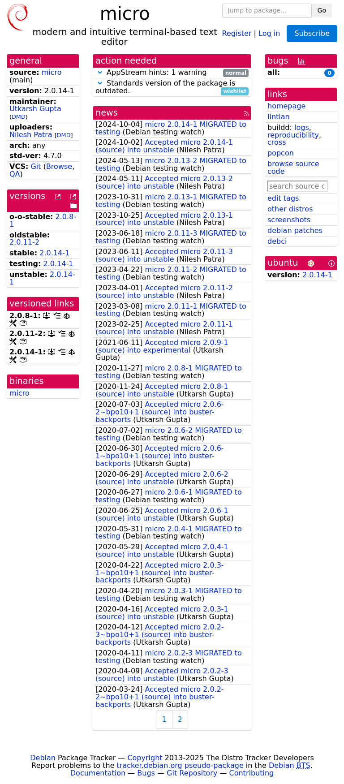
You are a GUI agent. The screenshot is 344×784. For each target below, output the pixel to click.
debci (277, 241)
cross (276, 142)
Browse (59, 166)
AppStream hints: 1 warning (172, 73)
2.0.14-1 (54, 253)
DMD (19, 116)
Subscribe (312, 33)
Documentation (97, 773)
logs (301, 127)
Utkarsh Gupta (35, 108)
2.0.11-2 (24, 242)
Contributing (251, 773)
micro (52, 72)
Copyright (144, 758)
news (106, 113)
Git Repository (192, 773)
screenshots (288, 219)
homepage (286, 106)
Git (35, 166)
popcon (280, 153)
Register (237, 33)
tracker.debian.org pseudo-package (180, 765)
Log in (269, 33)
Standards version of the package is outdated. (172, 87)
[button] (100, 72)
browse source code (293, 167)
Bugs (146, 773)
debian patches (294, 230)
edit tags (283, 198)
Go (322, 10)
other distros (290, 209)
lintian (278, 116)
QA (14, 174)
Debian (43, 758)
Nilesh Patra (30, 134)
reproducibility (293, 135)
